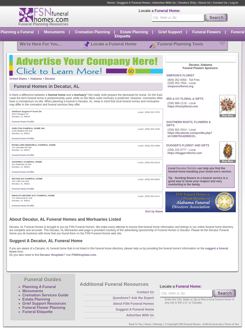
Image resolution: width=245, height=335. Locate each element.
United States (18, 78)
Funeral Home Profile (23, 121)
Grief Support (170, 32)
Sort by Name (154, 211)
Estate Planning (134, 32)
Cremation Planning (92, 32)
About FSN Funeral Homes (133, 303)
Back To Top (136, 324)
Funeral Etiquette (37, 312)
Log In (234, 2)
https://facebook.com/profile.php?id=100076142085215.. (190, 134)
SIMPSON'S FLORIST (180, 75)
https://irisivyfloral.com (183, 106)
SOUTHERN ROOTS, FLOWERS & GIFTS (188, 124)
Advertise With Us (164, 2)
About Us (204, 2)
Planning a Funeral (17, 32)
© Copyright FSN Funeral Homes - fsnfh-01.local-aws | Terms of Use (202, 324)
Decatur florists (186, 168)
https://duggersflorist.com (185, 153)
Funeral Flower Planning (43, 308)
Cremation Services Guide (45, 295)
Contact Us (220, 2)
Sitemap (157, 324)
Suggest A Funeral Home (133, 2)
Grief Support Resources (44, 303)
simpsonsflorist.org (180, 86)
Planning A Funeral (39, 287)
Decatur (50, 78)
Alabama (36, 78)
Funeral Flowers (206, 32)
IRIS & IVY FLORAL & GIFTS (184, 98)
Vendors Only (187, 2)
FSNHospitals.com (84, 255)
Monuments (54, 32)
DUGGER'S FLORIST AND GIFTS (187, 145)
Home (111, 2)
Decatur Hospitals (52, 255)
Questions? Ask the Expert (133, 298)
